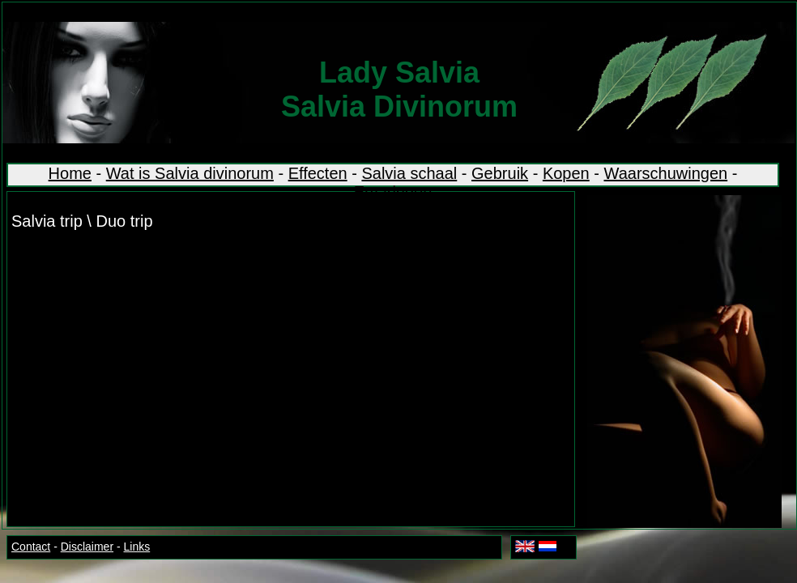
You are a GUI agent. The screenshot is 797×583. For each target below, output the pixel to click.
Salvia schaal (409, 173)
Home (70, 173)
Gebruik (499, 173)
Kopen (566, 173)
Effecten (317, 173)
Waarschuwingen (666, 173)
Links (137, 546)
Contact (30, 546)
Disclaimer (87, 546)
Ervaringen (393, 192)
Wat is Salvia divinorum (190, 173)
